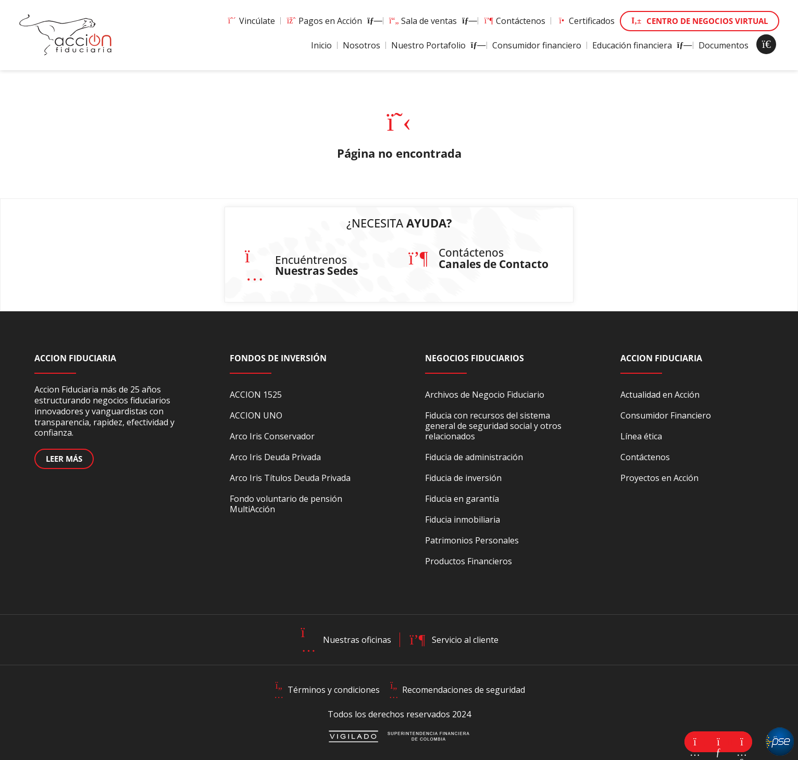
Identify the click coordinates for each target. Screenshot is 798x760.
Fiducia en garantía (462, 498)
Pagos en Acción (332, 20)
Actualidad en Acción (660, 394)
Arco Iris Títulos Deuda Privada (290, 478)
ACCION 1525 (256, 394)
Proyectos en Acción (659, 478)
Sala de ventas (430, 20)
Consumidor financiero (536, 45)
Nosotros (361, 45)
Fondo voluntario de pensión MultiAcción (286, 504)
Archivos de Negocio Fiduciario (484, 394)
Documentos (724, 45)
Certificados (585, 21)
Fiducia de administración (474, 457)
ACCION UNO (256, 415)
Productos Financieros (468, 561)
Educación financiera (640, 45)
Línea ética (641, 436)
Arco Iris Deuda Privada (275, 457)
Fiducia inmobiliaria (462, 519)
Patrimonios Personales (472, 540)
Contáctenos (514, 21)
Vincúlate (251, 21)
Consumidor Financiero (665, 415)
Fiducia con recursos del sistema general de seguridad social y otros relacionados (493, 426)
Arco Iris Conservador (272, 436)
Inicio (321, 45)
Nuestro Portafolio (436, 45)
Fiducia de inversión (463, 478)
